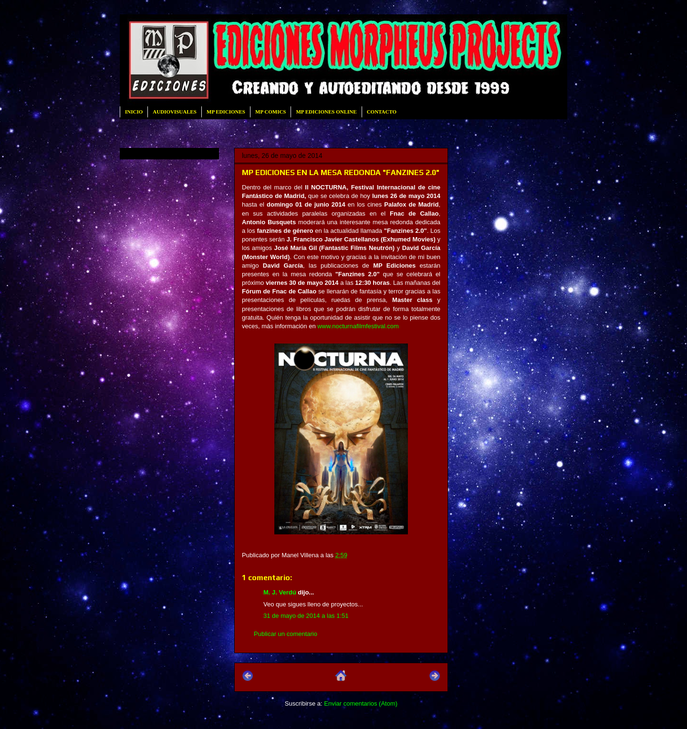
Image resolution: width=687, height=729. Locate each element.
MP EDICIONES (226, 112)
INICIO (134, 112)
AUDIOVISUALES (175, 112)
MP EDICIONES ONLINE (326, 112)
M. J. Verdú (279, 592)
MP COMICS (270, 112)
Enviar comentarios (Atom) (360, 703)
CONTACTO (382, 112)
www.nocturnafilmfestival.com (358, 326)
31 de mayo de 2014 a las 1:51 (306, 615)
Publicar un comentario (285, 633)
